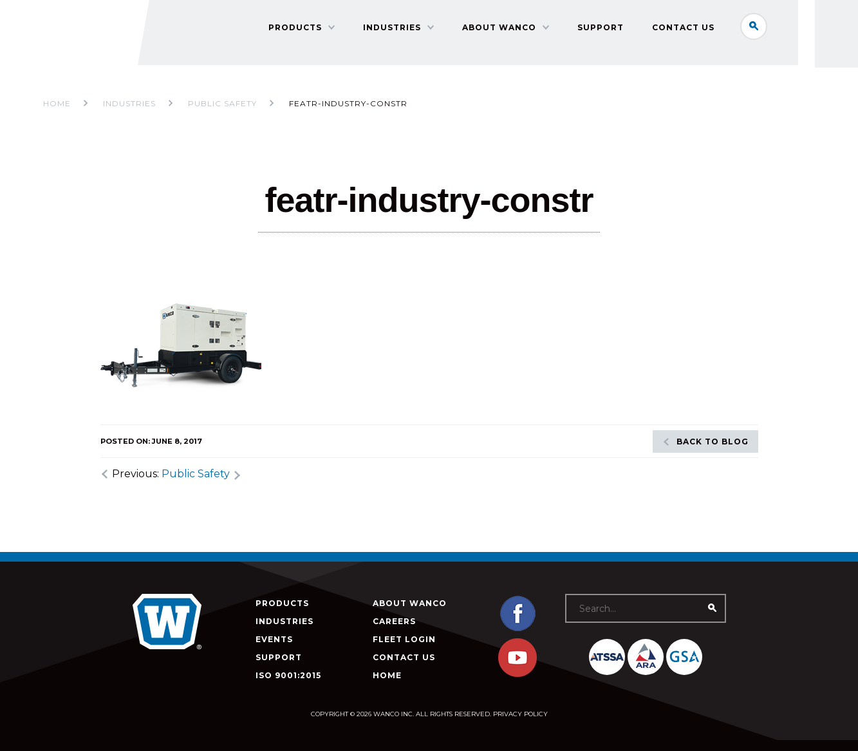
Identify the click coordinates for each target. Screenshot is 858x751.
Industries (428, 55)
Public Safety (196, 474)
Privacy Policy (520, 714)
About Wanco (535, 55)
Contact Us (719, 55)
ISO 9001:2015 (288, 675)
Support (636, 55)
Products (331, 55)
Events (274, 639)
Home (57, 103)
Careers (394, 621)
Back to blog (712, 441)
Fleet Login (404, 639)
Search (762, 28)
